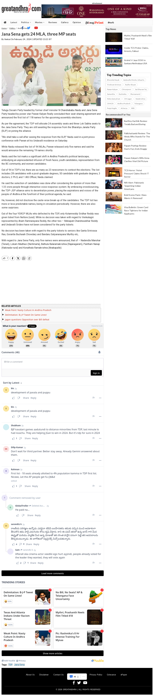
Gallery (65, 22)
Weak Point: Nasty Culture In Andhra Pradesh (28, 310)
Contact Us (58, 674)
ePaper (124, 674)
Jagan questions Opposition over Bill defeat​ (27, 319)
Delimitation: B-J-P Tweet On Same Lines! (26, 314)
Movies (40, 22)
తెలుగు (111, 22)
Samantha (111, 94)
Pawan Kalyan (112, 89)
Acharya (124, 108)
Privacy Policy (96, 674)
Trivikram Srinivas (114, 85)
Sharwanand (135, 94)
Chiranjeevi (126, 89)
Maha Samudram (113, 99)
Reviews (52, 22)
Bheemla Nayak (113, 80)
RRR (132, 108)
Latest (14, 22)
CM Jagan (128, 99)
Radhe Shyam (130, 85)
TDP (10, 665)
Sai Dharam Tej (141, 89)
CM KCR (110, 104)
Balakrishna (140, 99)
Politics (26, 22)
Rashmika (122, 94)
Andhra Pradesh (123, 104)
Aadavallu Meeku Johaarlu (133, 80)
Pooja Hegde (112, 108)
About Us (30, 674)
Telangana (138, 104)
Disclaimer (44, 674)
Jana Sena (19, 665)
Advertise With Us (76, 674)
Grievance (111, 674)
